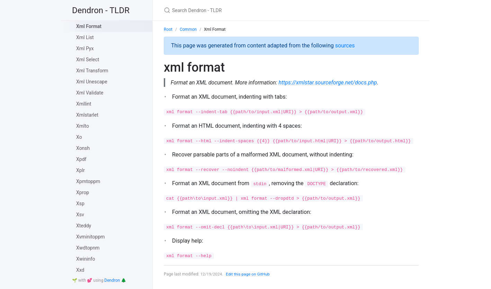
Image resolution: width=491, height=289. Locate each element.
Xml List (85, 37)
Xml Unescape (91, 81)
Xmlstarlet (87, 115)
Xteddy (83, 225)
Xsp (80, 203)
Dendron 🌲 (115, 280)
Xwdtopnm (88, 248)
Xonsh (83, 148)
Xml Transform (92, 70)
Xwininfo (85, 259)
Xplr (80, 170)
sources (345, 45)
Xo (79, 137)
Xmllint (83, 104)
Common (188, 29)
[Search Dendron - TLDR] (245, 10)
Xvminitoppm (90, 237)
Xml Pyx (84, 48)
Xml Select (87, 59)
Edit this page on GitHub (248, 274)
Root (168, 29)
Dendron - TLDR (101, 10)
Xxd (80, 270)
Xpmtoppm (88, 181)
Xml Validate (89, 93)
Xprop (82, 192)
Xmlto (82, 126)
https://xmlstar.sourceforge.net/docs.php (329, 82)
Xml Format (88, 26)
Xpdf (81, 159)
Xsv (80, 214)
